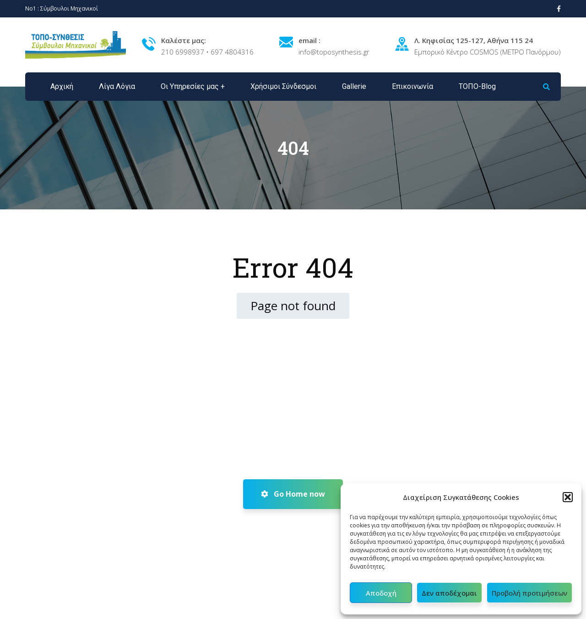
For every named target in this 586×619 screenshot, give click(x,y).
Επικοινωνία (412, 86)
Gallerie (354, 86)
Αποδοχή (381, 592)
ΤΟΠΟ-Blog (477, 86)
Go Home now (293, 494)
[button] (567, 497)
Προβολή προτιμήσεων (529, 592)
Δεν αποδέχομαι (449, 592)
